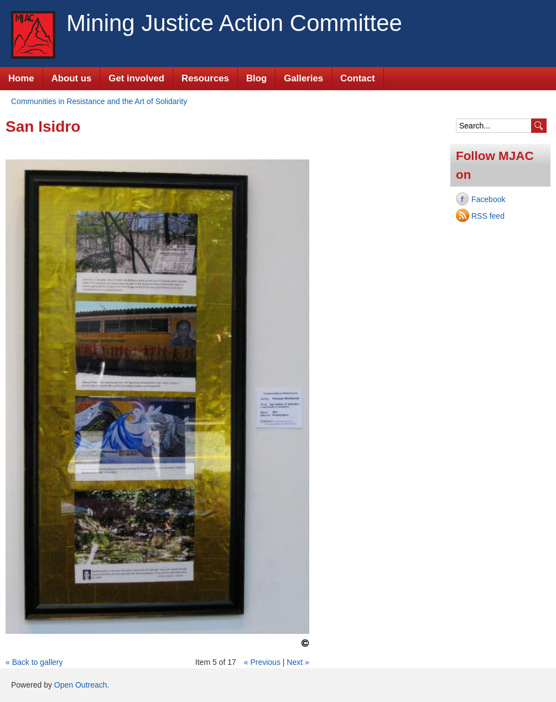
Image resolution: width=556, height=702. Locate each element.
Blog (256, 78)
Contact (357, 78)
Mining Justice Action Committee (234, 23)
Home (21, 78)
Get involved (136, 78)
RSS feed (488, 215)
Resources (205, 78)
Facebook (488, 199)
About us (71, 78)
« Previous (262, 662)
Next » (298, 662)
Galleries (303, 78)
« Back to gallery (34, 662)
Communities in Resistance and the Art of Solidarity (99, 101)
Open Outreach (80, 684)
